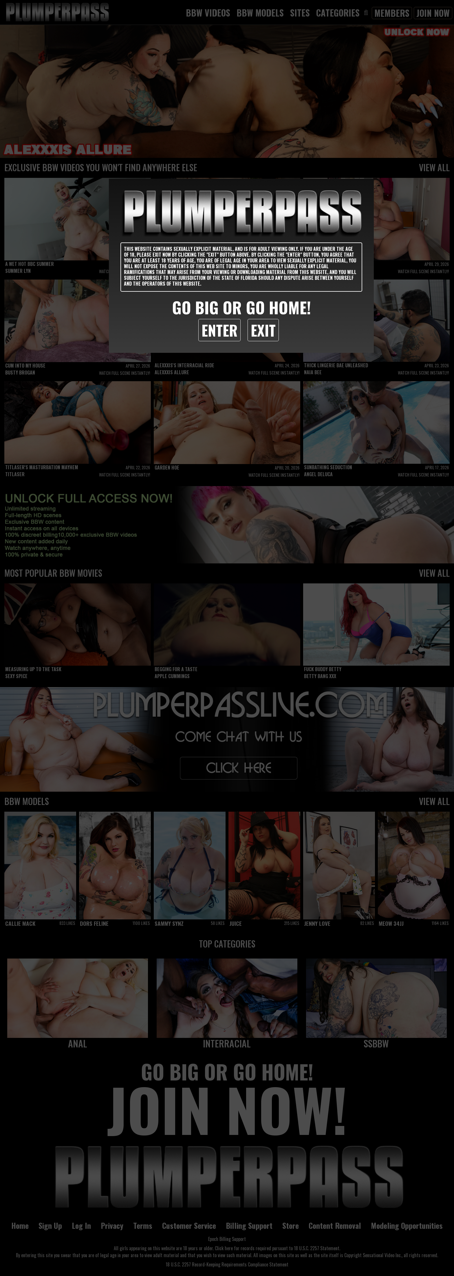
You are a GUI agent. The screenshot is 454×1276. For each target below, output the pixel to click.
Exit (263, 330)
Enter (219, 330)
